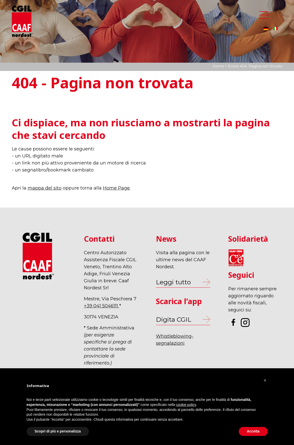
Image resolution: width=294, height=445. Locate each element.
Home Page (116, 188)
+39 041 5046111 (101, 306)
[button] (265, 380)
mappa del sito (45, 188)
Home (218, 66)
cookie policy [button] (186, 405)
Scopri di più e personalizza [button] (58, 431)
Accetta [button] (253, 431)
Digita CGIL (173, 319)
